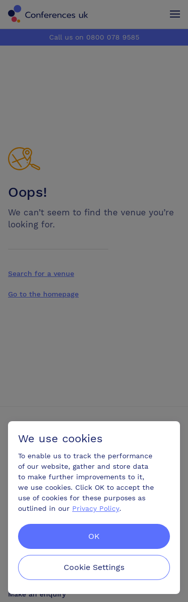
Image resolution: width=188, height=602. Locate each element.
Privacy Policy (95, 508)
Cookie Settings (94, 567)
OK (94, 536)
